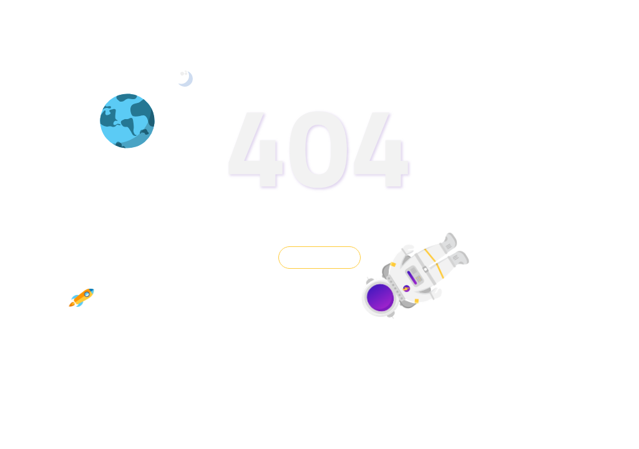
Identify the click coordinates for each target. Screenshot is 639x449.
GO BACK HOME (319, 257)
